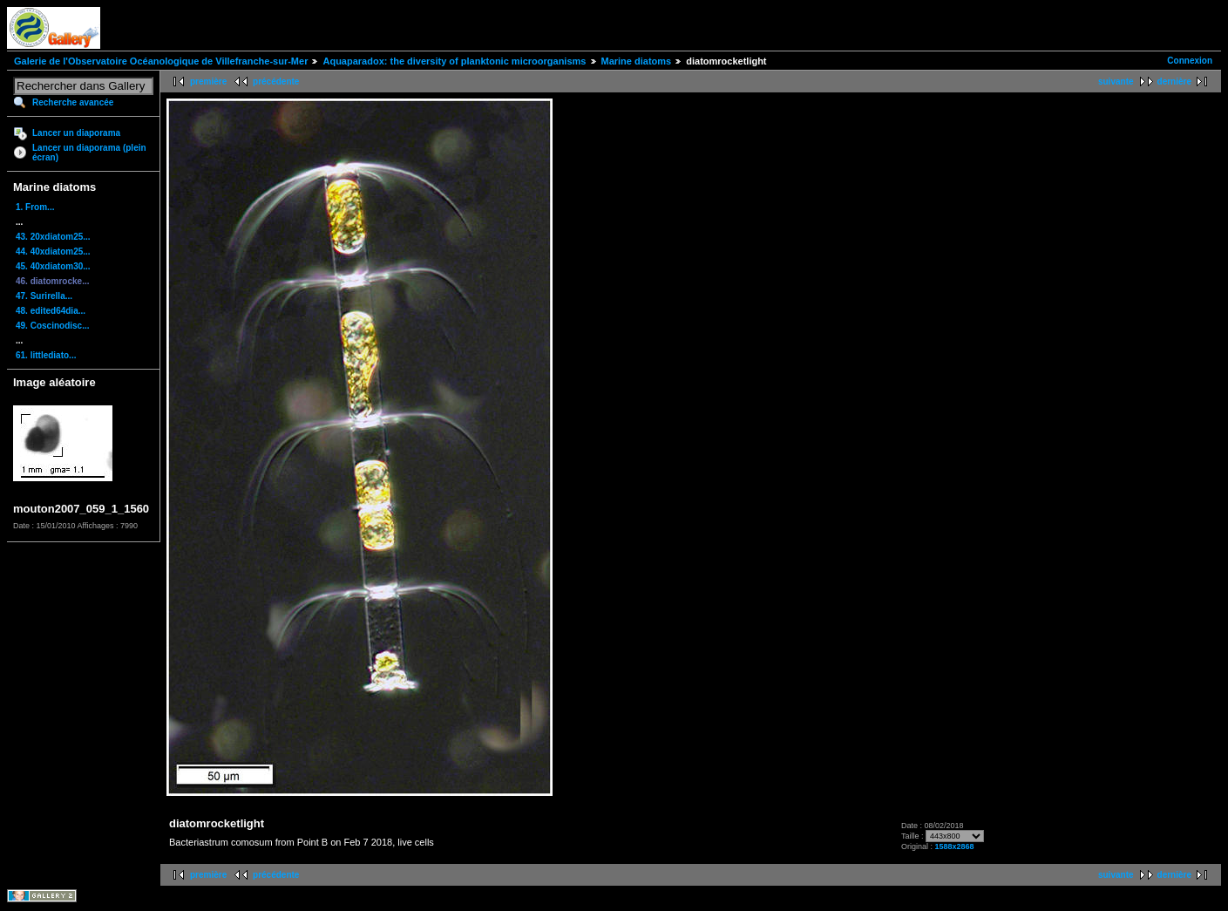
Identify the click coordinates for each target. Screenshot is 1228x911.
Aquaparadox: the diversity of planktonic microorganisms (454, 61)
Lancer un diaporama (76, 133)
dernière (1174, 81)
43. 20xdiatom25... (53, 236)
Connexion (1189, 60)
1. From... (35, 207)
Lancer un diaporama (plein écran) (89, 152)
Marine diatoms (636, 61)
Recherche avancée (72, 102)
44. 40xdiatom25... (53, 251)
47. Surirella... (44, 296)
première (208, 81)
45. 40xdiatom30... (53, 266)
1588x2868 (954, 846)
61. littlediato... (46, 355)
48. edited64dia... (50, 311)
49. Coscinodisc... (52, 325)
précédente (276, 81)
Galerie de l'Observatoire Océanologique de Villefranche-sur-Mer (161, 61)
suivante (1116, 81)
